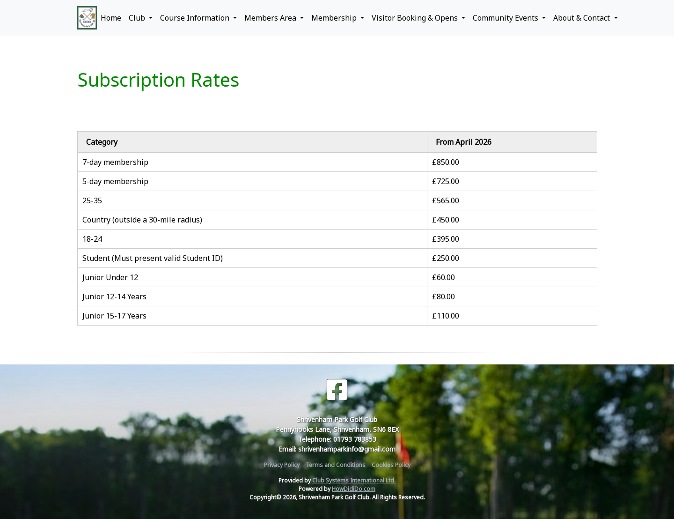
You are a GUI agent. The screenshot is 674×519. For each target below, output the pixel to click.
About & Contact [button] (582, 18)
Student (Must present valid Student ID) (152, 258)
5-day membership (115, 181)
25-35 (92, 200)
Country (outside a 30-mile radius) (142, 220)
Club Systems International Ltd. (354, 480)
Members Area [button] (271, 18)
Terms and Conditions (336, 465)
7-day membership (115, 162)
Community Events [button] (506, 18)
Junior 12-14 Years (114, 296)
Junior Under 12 (110, 277)
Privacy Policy (282, 465)
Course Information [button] (195, 18)
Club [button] (138, 18)
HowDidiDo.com (353, 489)
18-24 (92, 239)
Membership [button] (335, 18)
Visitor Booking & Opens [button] (416, 18)
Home (111, 18)
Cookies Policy (391, 465)
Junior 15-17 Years (114, 316)
